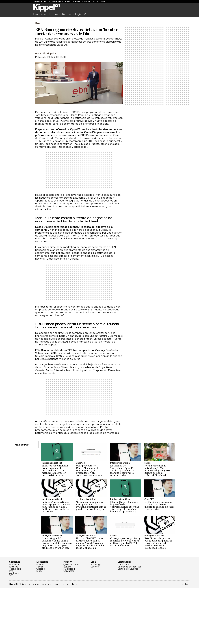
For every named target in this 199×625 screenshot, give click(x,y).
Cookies (94, 604)
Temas (39, 604)
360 (11, 612)
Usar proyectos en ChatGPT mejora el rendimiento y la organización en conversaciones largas (89, 507)
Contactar (68, 608)
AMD (102, 1)
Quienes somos (71, 602)
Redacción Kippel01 (45, 90)
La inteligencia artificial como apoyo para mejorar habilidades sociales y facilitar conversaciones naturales (56, 544)
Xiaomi (87, 1)
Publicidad (69, 606)
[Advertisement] (99, 38)
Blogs (39, 608)
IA (63, 14)
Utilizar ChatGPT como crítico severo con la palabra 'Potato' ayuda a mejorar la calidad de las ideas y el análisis (90, 580)
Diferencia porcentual (129, 604)
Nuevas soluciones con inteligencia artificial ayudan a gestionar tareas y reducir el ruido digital (91, 543)
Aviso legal (96, 602)
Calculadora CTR (126, 602)
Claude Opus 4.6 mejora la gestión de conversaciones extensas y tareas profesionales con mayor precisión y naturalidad (124, 545)
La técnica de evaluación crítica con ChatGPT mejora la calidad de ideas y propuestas (159, 543)
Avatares (13, 610)
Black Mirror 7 (58, 1)
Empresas (39, 14)
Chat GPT (80, 500)
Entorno (54, 14)
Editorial (67, 604)
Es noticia (38, 1)
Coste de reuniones (128, 606)
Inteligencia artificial (52, 500)
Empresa (14, 602)
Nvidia (47, 1)
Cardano (77, 1)
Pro (86, 14)
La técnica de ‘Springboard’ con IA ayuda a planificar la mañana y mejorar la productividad (122, 507)
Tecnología (74, 14)
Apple (95, 1)
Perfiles (40, 602)
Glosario (40, 606)
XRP (69, 1)
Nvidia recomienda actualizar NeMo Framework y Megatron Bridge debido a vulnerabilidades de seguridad (157, 508)
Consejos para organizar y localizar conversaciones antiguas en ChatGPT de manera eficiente (125, 579)
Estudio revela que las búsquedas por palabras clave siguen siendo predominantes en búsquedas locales (158, 580)
